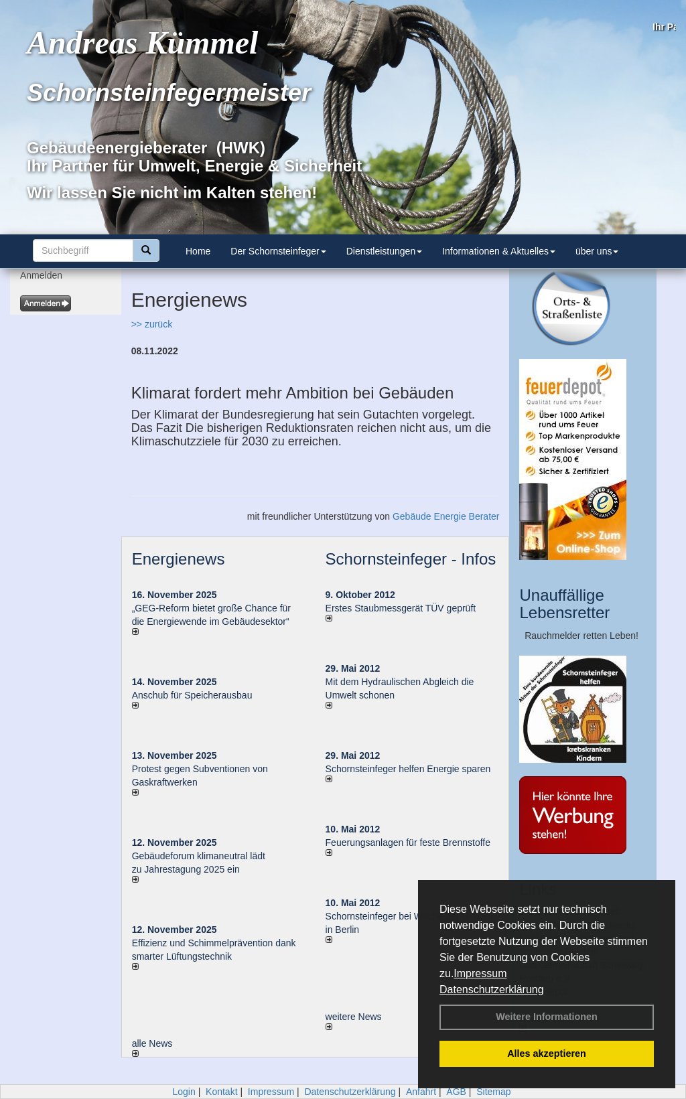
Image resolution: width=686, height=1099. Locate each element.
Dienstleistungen (384, 251)
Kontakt (221, 1091)
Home (198, 251)
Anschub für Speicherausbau (192, 695)
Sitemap (493, 1091)
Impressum (480, 973)
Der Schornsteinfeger (278, 251)
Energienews (178, 559)
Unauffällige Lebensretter (564, 603)
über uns (596, 251)
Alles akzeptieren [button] (546, 1053)
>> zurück (151, 324)
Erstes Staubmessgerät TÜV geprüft (401, 608)
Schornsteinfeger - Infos (411, 559)
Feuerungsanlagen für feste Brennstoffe (408, 842)
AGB (456, 1091)
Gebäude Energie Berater (446, 516)
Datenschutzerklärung (491, 989)
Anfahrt (421, 1091)
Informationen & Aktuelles (498, 251)
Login (183, 1091)
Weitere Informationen (547, 1016)
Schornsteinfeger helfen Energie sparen (408, 768)
